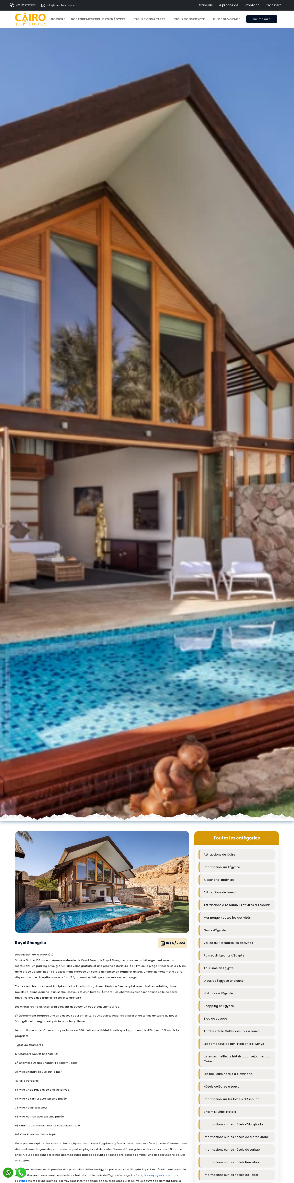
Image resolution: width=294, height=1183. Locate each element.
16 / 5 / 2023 (172, 943)
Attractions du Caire (219, 855)
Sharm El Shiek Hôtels (220, 1112)
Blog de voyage (215, 1019)
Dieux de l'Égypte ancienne (224, 981)
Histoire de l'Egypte (218, 993)
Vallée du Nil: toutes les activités (228, 943)
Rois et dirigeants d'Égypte (224, 955)
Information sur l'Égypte (222, 867)
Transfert (273, 5)
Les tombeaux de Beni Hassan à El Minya (234, 1044)
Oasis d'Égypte (215, 930)
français (206, 5)
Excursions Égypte (189, 19)
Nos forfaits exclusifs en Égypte (98, 19)
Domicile (58, 19)
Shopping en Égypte (219, 1006)
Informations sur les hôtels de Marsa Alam (236, 1137)
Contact (252, 5)
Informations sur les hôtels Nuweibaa (232, 1162)
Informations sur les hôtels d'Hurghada (233, 1124)
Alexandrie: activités (219, 880)
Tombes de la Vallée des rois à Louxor (232, 1031)
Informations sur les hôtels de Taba (231, 1175)
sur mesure (261, 20)
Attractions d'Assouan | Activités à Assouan (237, 905)
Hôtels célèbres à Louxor (222, 1087)
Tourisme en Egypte (219, 968)
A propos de (228, 5)
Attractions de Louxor (220, 892)
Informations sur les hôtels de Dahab (232, 1150)
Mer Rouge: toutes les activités (227, 918)
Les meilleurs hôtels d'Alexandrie (228, 1074)
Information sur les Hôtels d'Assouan (231, 1099)
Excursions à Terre (149, 19)
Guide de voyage (226, 19)
